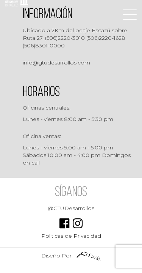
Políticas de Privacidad (71, 235)
